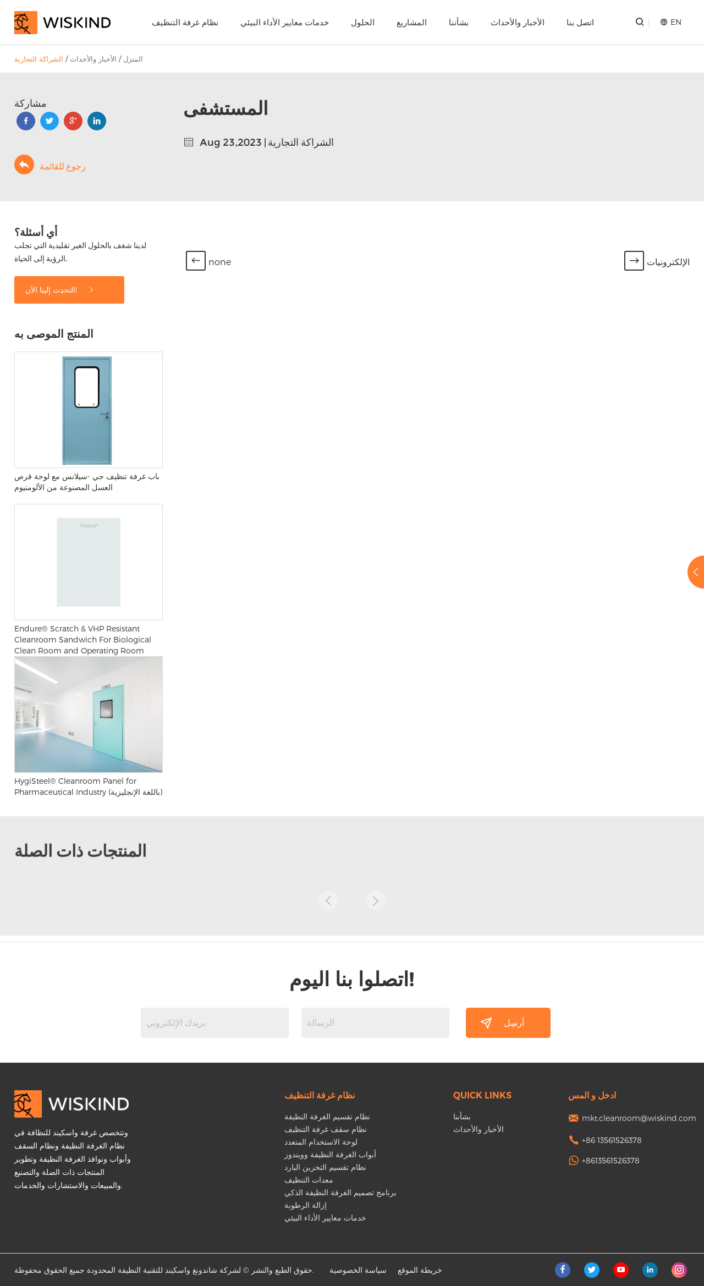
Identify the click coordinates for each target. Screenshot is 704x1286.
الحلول (363, 22)
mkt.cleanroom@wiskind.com (639, 1118)
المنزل (133, 58)
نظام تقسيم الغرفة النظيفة (327, 1116)
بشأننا (459, 22)
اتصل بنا (580, 22)
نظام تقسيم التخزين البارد (325, 1167)
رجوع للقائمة (50, 164)
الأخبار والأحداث (517, 22)
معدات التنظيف (308, 1179)
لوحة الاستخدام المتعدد (321, 1141)
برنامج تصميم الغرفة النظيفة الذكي (340, 1192)
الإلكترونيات (668, 262)
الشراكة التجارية (38, 58)
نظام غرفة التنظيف (185, 22)
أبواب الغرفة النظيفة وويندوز (330, 1154)
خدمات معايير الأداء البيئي (284, 22)
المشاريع (412, 22)
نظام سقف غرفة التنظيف (325, 1129)
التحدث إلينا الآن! (60, 289)
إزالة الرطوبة (305, 1205)
